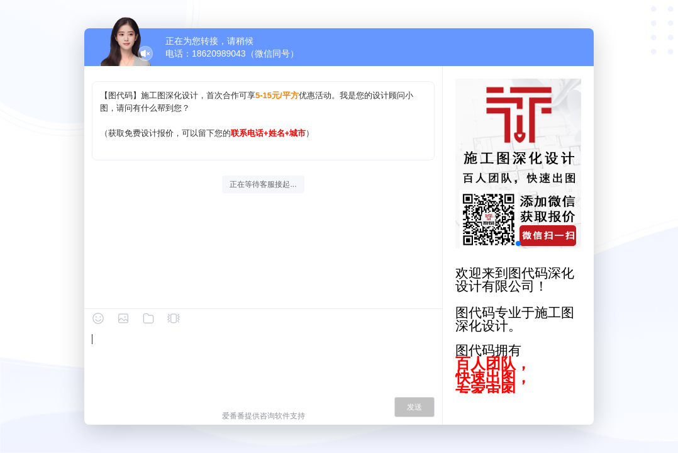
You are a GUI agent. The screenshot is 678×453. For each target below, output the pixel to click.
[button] (518, 243)
